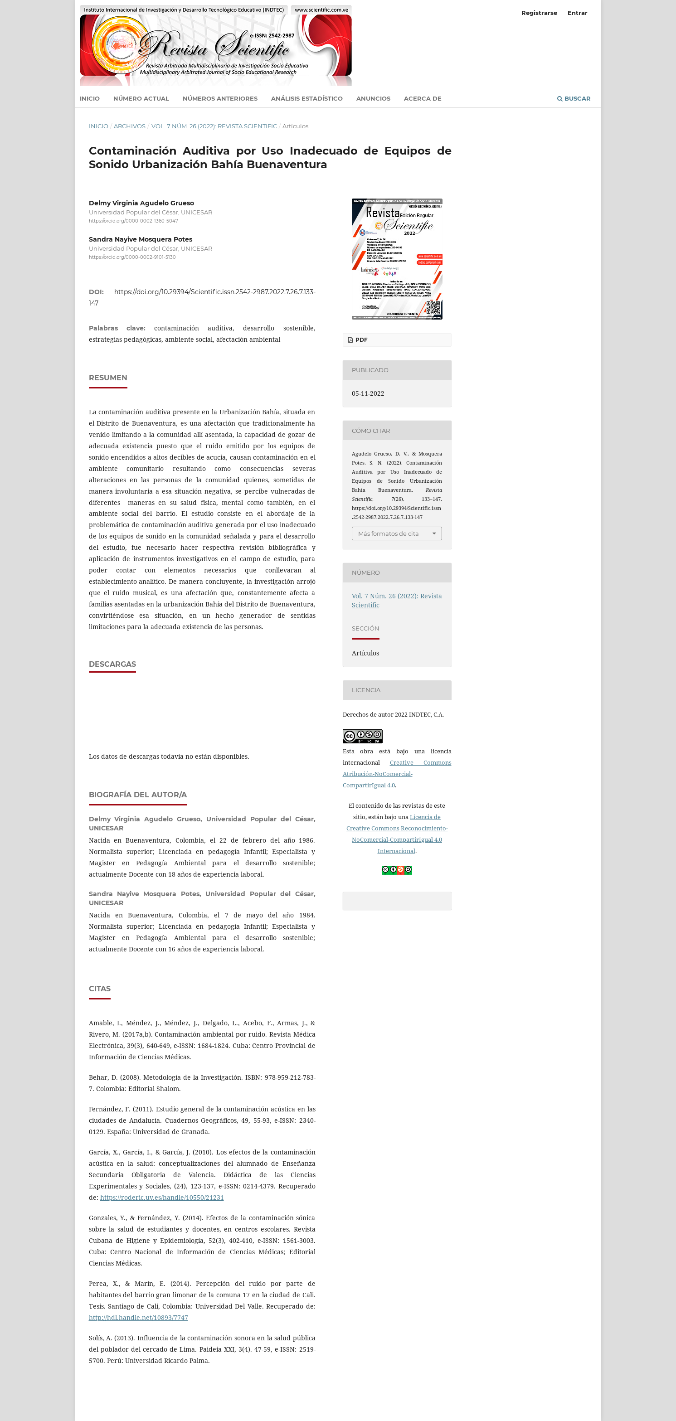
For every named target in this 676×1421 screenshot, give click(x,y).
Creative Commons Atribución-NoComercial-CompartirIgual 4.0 (397, 773)
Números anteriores (220, 98)
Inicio (90, 98)
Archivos (130, 126)
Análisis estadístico (307, 98)
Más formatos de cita (388, 533)
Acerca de (423, 98)
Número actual (141, 98)
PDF (361, 339)
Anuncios (373, 98)
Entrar (578, 12)
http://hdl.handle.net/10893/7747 (138, 1317)
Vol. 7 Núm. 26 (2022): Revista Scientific (214, 126)
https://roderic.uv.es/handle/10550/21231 (162, 1197)
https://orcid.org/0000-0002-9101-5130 (132, 258)
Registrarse (539, 12)
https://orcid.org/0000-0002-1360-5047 (133, 221)
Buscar (574, 98)
